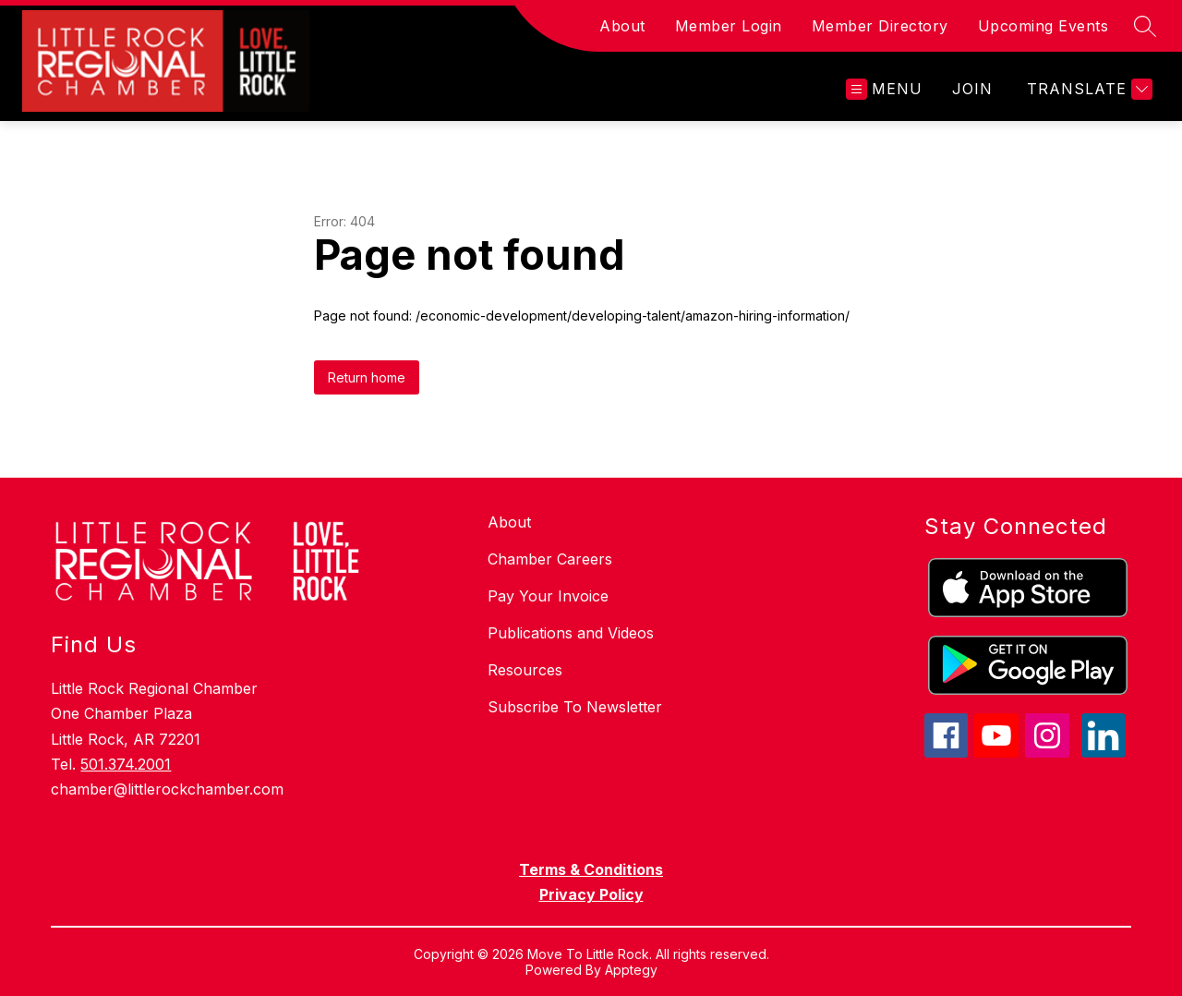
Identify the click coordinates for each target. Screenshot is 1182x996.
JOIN (972, 88)
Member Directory (880, 26)
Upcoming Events (1043, 26)
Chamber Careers (550, 559)
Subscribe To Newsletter (575, 707)
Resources (525, 670)
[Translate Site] (1087, 89)
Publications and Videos (571, 633)
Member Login (728, 26)
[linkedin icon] (1103, 752)
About (622, 26)
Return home (366, 377)
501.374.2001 (125, 764)
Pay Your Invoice (548, 596)
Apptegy (631, 970)
